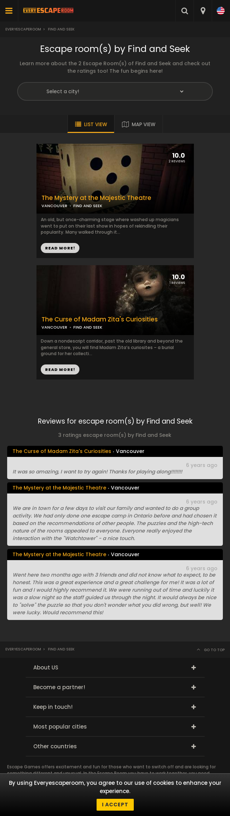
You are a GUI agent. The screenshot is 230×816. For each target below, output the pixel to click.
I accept (115, 804)
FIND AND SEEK (87, 206)
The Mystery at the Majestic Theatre (96, 198)
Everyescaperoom (23, 29)
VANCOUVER (54, 206)
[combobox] (203, 11)
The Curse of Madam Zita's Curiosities (99, 319)
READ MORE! (60, 248)
